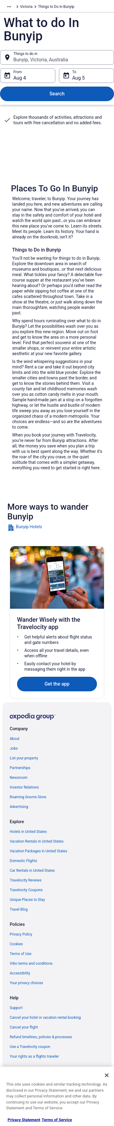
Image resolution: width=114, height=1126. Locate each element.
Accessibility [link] (20, 973)
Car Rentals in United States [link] (32, 870)
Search (57, 94)
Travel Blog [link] (19, 909)
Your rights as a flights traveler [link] (34, 1056)
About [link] (14, 739)
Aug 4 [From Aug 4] (19, 78)
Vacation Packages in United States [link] (38, 851)
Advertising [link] (19, 807)
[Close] (106, 1075)
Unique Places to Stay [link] (27, 900)
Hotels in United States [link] (28, 832)
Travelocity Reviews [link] (26, 880)
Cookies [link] (16, 944)
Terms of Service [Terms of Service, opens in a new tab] (57, 1119)
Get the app (56, 684)
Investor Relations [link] (24, 787)
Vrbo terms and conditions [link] (31, 963)
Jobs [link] (14, 748)
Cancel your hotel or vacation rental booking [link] (45, 1017)
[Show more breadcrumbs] (9, 6)
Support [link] (16, 1008)
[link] (57, 527)
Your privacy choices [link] (26, 983)
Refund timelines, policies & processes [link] (41, 1037)
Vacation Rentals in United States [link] (37, 841)
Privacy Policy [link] (21, 934)
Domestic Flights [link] (23, 861)
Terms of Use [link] (20, 954)
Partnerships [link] (20, 768)
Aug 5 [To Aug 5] (78, 78)
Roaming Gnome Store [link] (28, 797)
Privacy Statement (24, 1119)
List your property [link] (24, 758)
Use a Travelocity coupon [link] (30, 1047)
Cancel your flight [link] (24, 1027)
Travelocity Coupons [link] (26, 890)
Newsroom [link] (18, 777)
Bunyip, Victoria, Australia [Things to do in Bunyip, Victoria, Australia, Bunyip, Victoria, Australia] (40, 60)
